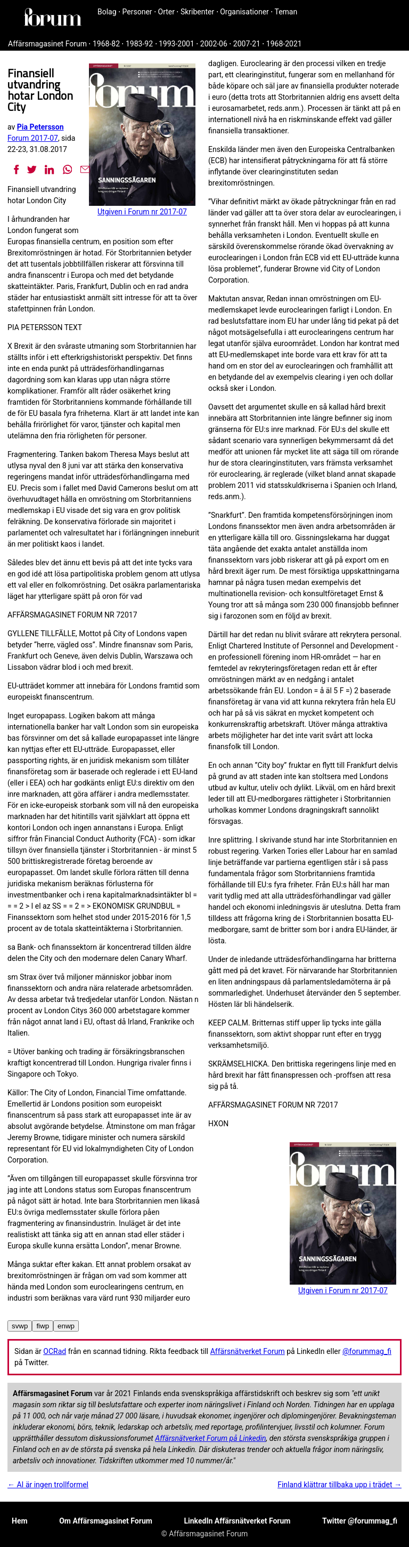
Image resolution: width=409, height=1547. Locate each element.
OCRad (54, 1351)
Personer (137, 11)
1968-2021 (284, 43)
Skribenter (197, 11)
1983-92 (139, 43)
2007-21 (246, 43)
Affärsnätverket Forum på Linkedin (210, 1438)
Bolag (107, 11)
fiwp (42, 1326)
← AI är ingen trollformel (47, 1484)
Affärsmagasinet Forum (47, 43)
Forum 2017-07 (32, 138)
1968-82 (106, 43)
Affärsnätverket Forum (247, 1351)
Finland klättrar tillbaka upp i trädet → (339, 1484)
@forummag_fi (366, 1351)
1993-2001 (176, 43)
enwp (66, 1326)
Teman (285, 11)
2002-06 (213, 43)
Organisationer (244, 11)
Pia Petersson (40, 127)
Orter (166, 11)
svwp (20, 1326)
